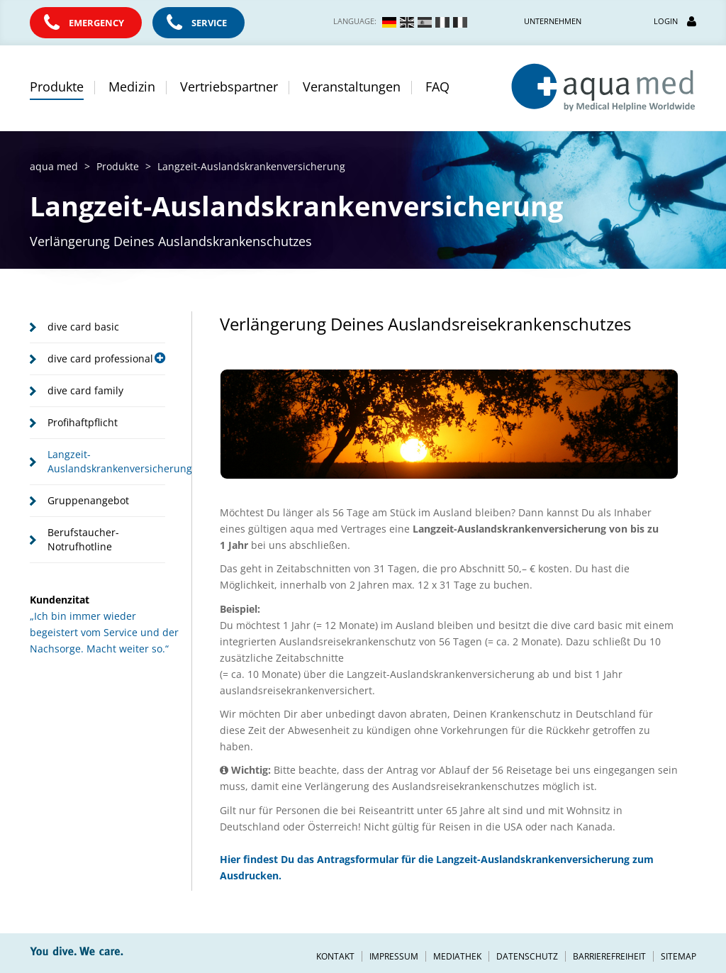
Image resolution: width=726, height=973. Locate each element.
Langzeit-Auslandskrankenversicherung (106, 461)
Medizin (131, 86)
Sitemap (678, 956)
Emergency (96, 22)
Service (209, 22)
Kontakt (335, 956)
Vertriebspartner (229, 86)
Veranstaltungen (352, 86)
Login (675, 21)
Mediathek (457, 956)
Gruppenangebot (88, 500)
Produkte (57, 86)
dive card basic (83, 326)
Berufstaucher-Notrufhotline (83, 539)
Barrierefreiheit (609, 956)
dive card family (85, 390)
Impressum (393, 956)
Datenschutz (527, 956)
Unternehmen (552, 21)
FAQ (437, 86)
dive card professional (106, 358)
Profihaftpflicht (83, 422)
